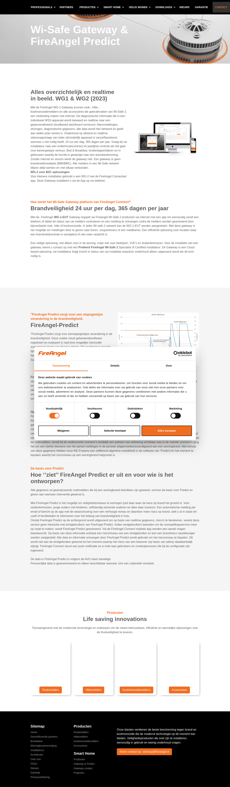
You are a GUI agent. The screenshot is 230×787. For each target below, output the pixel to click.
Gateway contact (83, 768)
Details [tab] (115, 365)
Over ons (36, 759)
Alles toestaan (167, 430)
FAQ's (34, 763)
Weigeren (63, 430)
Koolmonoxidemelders (136, 689)
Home (34, 732)
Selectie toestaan (115, 430)
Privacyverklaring (40, 777)
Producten (79, 759)
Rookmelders (50, 689)
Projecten (79, 772)
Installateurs (37, 750)
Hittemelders (94, 689)
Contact (221, 7)
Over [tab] (169, 365)
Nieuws (184, 7)
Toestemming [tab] (61, 365)
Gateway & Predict (84, 763)
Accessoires (179, 689)
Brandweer (37, 741)
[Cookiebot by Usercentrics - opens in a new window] (176, 353)
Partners (66, 7)
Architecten (37, 754)
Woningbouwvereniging (44, 745)
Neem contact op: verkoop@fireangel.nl (145, 751)
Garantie (201, 7)
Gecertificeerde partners (44, 736)
